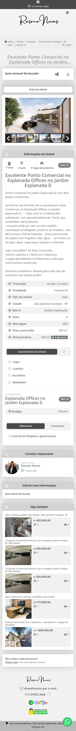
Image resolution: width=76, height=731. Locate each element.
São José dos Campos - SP (52, 41)
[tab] (15, 89)
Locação (31, 41)
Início (9, 41)
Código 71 (20, 44)
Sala (10, 44)
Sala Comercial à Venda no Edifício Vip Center (30, 596)
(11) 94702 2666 (40, 6)
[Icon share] (38, 2)
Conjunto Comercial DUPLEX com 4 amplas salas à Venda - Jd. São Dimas (37, 541)
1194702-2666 (29, 471)
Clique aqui (11, 662)
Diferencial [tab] (15, 425)
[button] (10, 116)
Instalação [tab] (33, 425)
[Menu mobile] (38, 21)
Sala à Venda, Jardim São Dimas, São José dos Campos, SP (36, 514)
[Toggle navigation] (67, 13)
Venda (20, 41)
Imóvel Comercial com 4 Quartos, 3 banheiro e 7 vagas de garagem (36, 623)
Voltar (67, 44)
